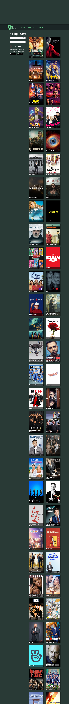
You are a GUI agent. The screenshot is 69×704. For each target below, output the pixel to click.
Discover (22, 27)
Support (40, 27)
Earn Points (31, 27)
